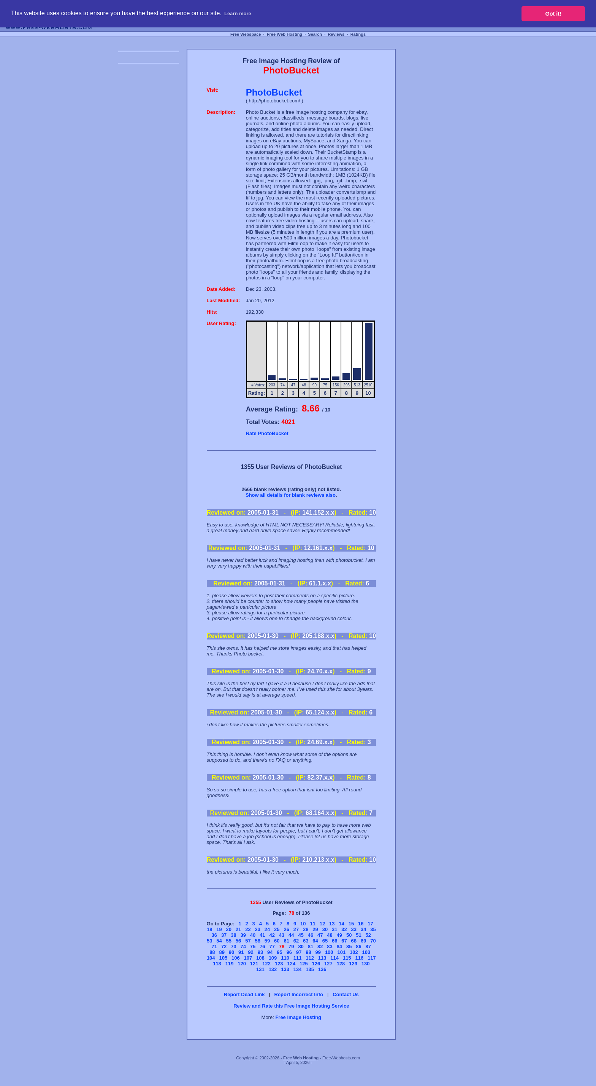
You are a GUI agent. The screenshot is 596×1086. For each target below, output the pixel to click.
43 (281, 935)
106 (235, 958)
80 (300, 946)
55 (228, 941)
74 (243, 946)
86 (358, 946)
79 (291, 946)
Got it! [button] (553, 14)
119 (229, 963)
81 (310, 946)
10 (303, 924)
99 (318, 952)
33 (354, 929)
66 (334, 941)
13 (331, 924)
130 (365, 963)
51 (358, 935)
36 (214, 935)
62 (296, 941)
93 (260, 952)
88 (212, 952)
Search (315, 34)
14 (341, 924)
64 (315, 941)
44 (291, 935)
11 (312, 924)
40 (252, 935)
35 (373, 929)
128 (341, 963)
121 (254, 963)
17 (370, 924)
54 (219, 941)
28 (305, 929)
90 (231, 952)
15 (351, 924)
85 (349, 946)
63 (305, 941)
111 (297, 958)
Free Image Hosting (298, 1017)
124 (291, 963)
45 (300, 935)
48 (329, 935)
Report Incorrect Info (298, 994)
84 (339, 946)
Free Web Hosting (284, 34)
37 (224, 935)
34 (363, 929)
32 (344, 929)
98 (308, 952)
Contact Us (346, 994)
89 (221, 952)
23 (257, 929)
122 (266, 963)
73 (233, 946)
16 (360, 924)
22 (247, 929)
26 (286, 929)
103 (366, 952)
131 (260, 969)
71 (214, 946)
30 (325, 929)
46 (310, 935)
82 (320, 946)
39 (243, 935)
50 (349, 935)
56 (238, 941)
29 (315, 929)
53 (209, 941)
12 (322, 924)
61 (286, 941)
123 (279, 963)
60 (276, 941)
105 (223, 958)
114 (334, 958)
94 (270, 952)
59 (267, 941)
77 (271, 946)
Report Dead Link (244, 994)
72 (224, 946)
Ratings (358, 34)
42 (271, 935)
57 (247, 941)
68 (354, 941)
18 (209, 929)
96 (289, 952)
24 (267, 929)
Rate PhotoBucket (267, 433)
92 (250, 952)
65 (325, 941)
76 (262, 946)
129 (353, 963)
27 (296, 929)
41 (262, 935)
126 (316, 963)
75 (252, 946)
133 (285, 969)
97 (298, 952)
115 (347, 958)
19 (219, 929)
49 (339, 935)
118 (217, 963)
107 (248, 958)
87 (368, 946)
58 (257, 941)
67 (344, 941)
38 (233, 935)
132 (273, 969)
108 (260, 958)
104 (211, 958)
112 (310, 958)
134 (297, 969)
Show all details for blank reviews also (291, 495)
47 (320, 935)
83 (329, 946)
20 (228, 929)
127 (328, 963)
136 (322, 969)
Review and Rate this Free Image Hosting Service (291, 1006)
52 (368, 935)
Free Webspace (245, 34)
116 (359, 958)
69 (363, 941)
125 (304, 963)
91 (241, 952)
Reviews (336, 34)
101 (341, 952)
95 (279, 952)
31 (334, 929)
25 (276, 929)
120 (242, 963)
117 (372, 958)
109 (273, 958)
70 (373, 941)
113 (322, 958)
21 (238, 929)
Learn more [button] (237, 13)
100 (329, 952)
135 (310, 969)
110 (285, 958)
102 (354, 952)
